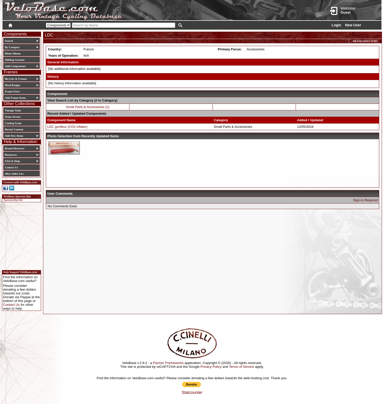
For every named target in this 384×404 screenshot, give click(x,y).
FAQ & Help (12, 161)
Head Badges (12, 85)
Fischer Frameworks (168, 363)
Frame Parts (12, 91)
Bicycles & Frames (16, 78)
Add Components (15, 66)
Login (336, 25)
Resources (11, 154)
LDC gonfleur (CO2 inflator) (67, 127)
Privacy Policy (211, 367)
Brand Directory (15, 148)
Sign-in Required (365, 200)
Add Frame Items (15, 97)
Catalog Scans (13, 123)
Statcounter (192, 392)
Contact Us (11, 167)
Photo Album (13, 53)
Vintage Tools (13, 110)
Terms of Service (241, 367)
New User (353, 25)
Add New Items (14, 135)
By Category (12, 47)
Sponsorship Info (13, 200)
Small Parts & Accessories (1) (87, 107)
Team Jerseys (13, 116)
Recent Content (14, 129)
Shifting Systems (15, 59)
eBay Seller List (14, 173)
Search (9, 40)
